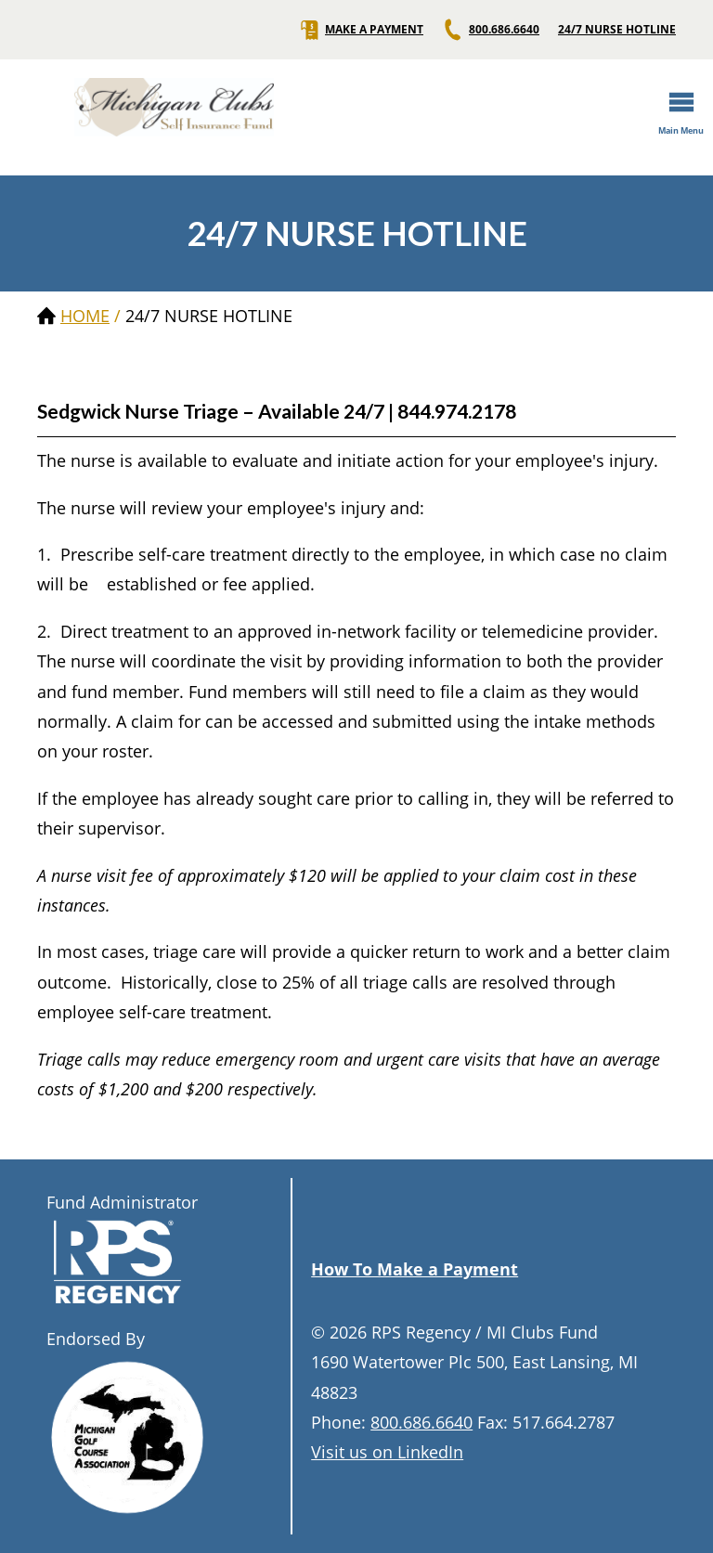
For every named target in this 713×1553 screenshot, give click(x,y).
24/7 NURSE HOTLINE (617, 29)
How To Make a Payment (414, 1269)
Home (85, 315)
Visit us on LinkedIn (387, 1452)
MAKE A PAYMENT (360, 30)
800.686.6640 (490, 30)
